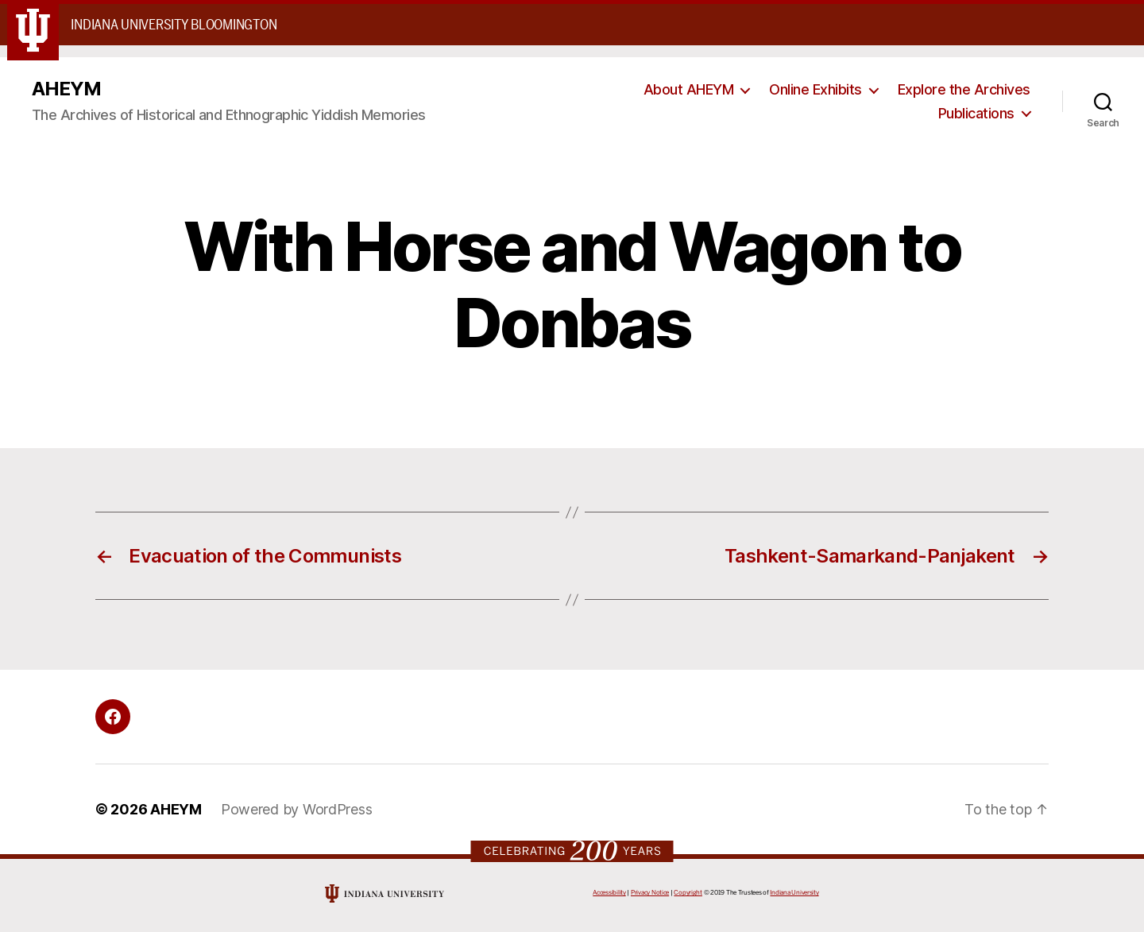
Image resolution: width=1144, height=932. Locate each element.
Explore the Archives (964, 89)
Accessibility (609, 892)
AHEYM (66, 89)
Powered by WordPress (297, 809)
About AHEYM (689, 89)
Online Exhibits (815, 89)
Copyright (688, 892)
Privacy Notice (650, 892)
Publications (976, 113)
